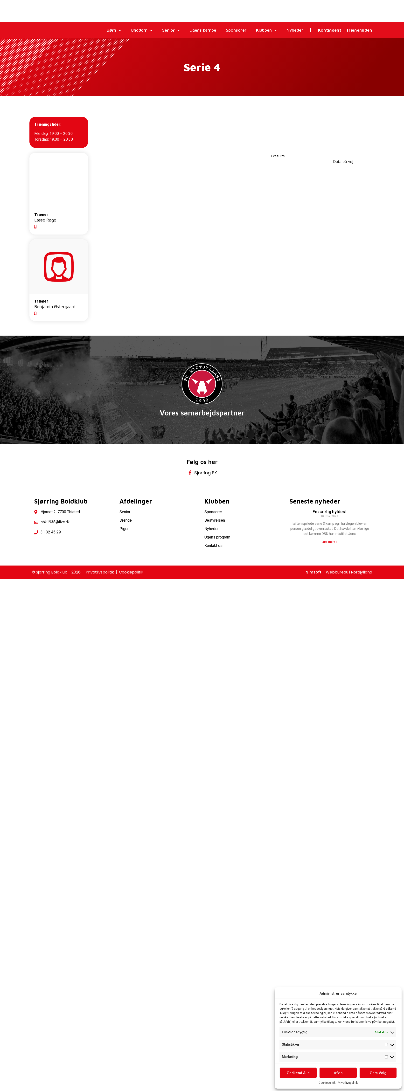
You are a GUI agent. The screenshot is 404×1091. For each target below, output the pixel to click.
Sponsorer (236, 30)
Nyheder (294, 30)
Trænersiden (359, 30)
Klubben (266, 30)
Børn (114, 30)
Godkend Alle (298, 1073)
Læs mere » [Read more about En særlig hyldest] (329, 543)
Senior (171, 30)
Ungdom (142, 30)
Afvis (338, 1073)
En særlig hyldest (330, 512)
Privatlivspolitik (348, 1082)
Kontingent (329, 30)
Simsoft (313, 573)
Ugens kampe (202, 30)
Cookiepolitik (327, 1082)
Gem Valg (378, 1073)
